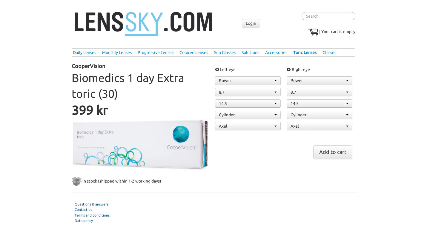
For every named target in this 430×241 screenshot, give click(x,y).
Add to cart (332, 152)
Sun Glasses (225, 52)
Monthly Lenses (117, 52)
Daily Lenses (84, 52)
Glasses (329, 52)
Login (251, 23)
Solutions (250, 52)
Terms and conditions (92, 215)
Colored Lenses (193, 52)
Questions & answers (91, 204)
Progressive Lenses (155, 52)
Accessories (276, 52)
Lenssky (143, 24)
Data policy (84, 221)
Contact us (83, 209)
